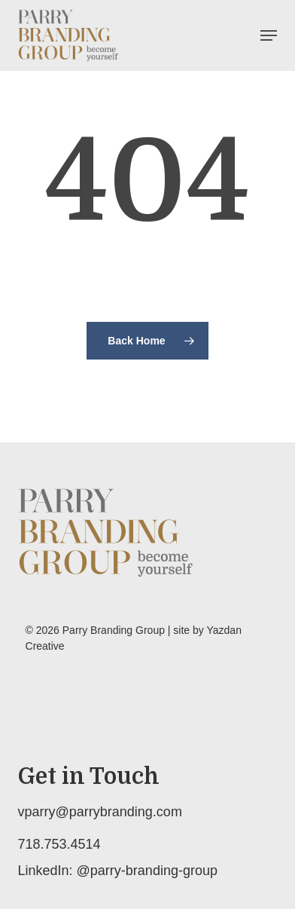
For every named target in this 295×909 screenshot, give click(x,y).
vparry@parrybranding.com (100, 811)
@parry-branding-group (147, 870)
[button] (268, 35)
